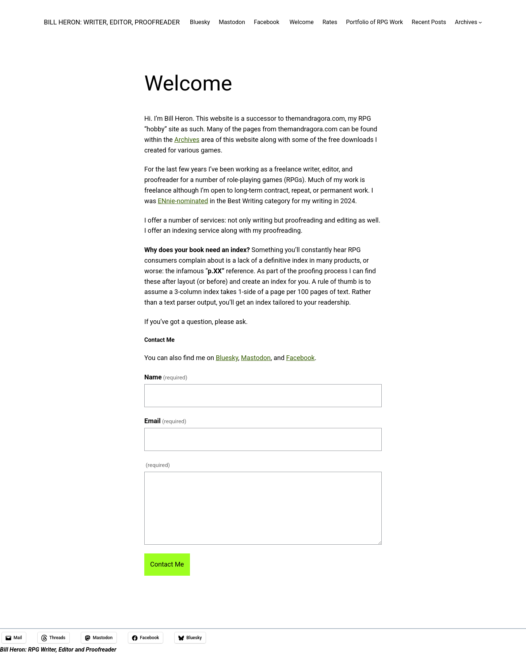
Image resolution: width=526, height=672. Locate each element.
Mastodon (256, 358)
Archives (186, 139)
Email (165, 421)
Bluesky (227, 358)
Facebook (300, 358)
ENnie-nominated (183, 201)
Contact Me (167, 564)
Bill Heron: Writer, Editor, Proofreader (112, 22)
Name (165, 377)
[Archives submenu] (480, 22)
